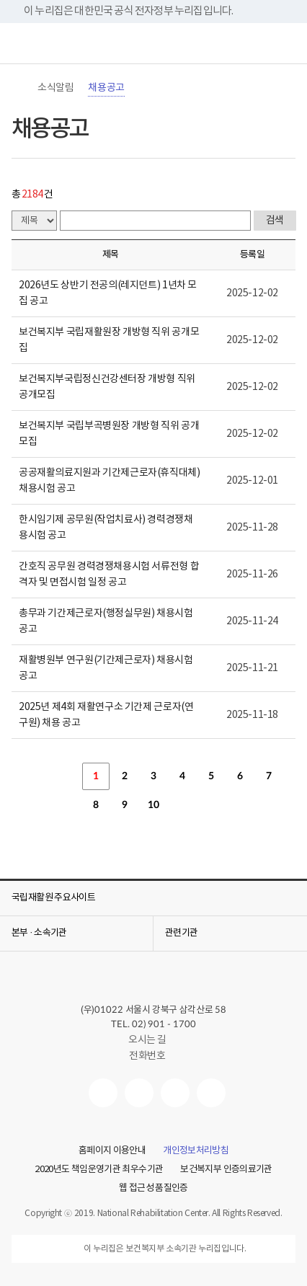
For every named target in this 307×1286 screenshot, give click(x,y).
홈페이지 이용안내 (112, 1151)
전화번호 (147, 1056)
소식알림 (55, 88)
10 (153, 805)
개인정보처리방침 (195, 1151)
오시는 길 (153, 1040)
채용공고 (106, 88)
